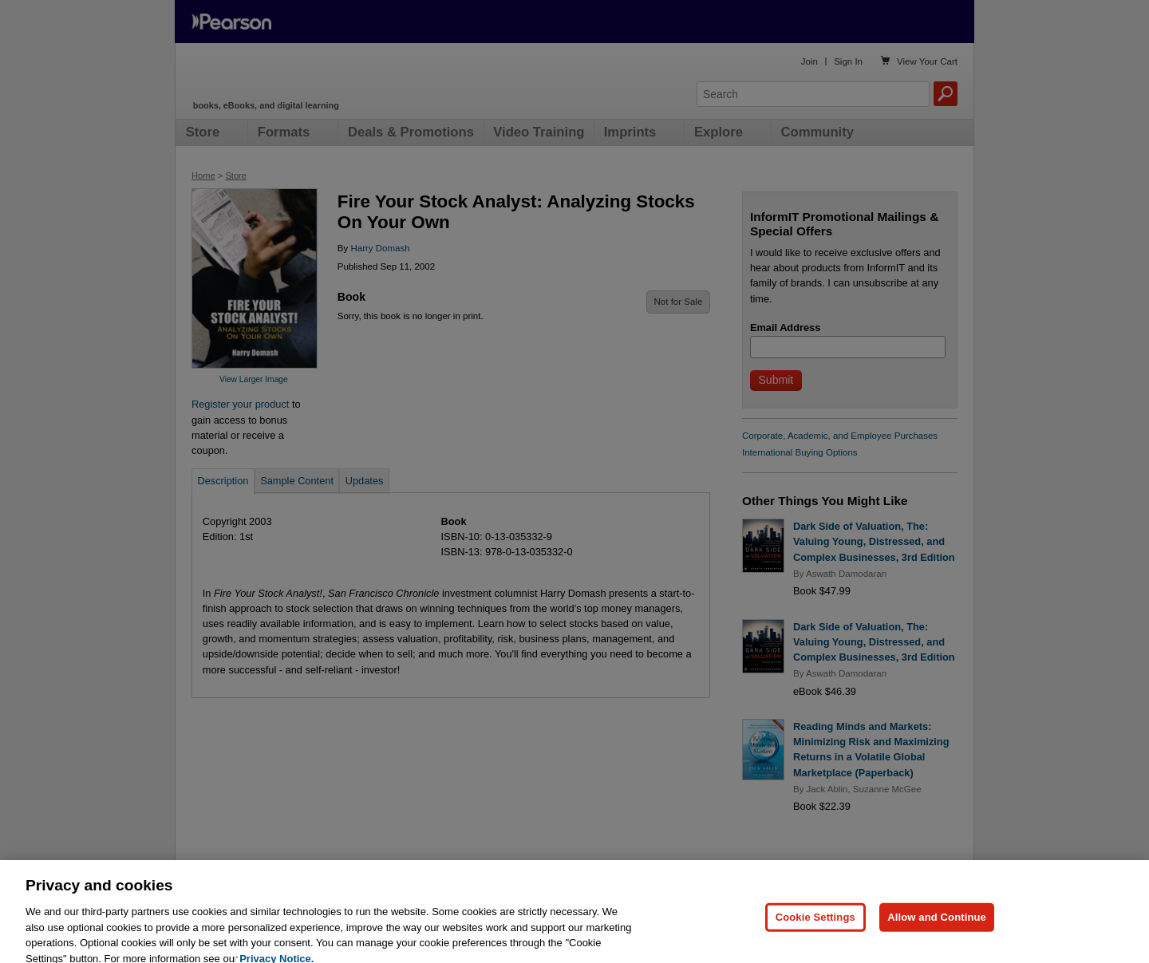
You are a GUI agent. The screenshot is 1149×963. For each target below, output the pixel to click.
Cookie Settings (815, 931)
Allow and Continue (936, 931)
